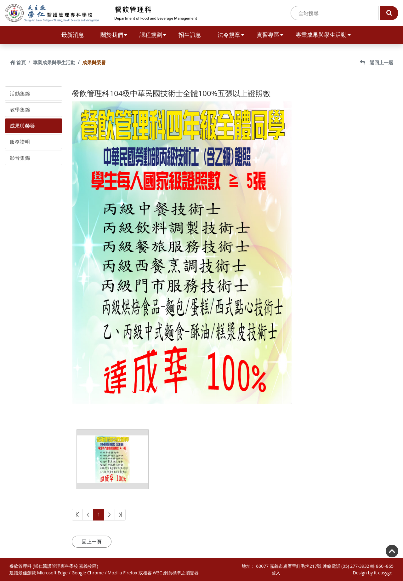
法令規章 (231, 34)
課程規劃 (152, 34)
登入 (275, 573)
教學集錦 (20, 109)
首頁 (18, 62)
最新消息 (72, 34)
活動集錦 (20, 93)
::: (287, 13)
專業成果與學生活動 (323, 34)
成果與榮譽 (22, 125)
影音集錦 (20, 157)
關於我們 (113, 34)
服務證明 (20, 141)
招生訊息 (190, 34)
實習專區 (270, 34)
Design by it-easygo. (373, 573)
